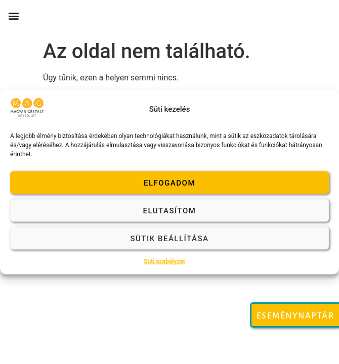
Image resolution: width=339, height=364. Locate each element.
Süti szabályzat (164, 261)
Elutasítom (169, 210)
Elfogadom (169, 182)
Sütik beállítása (169, 238)
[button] (13, 16)
